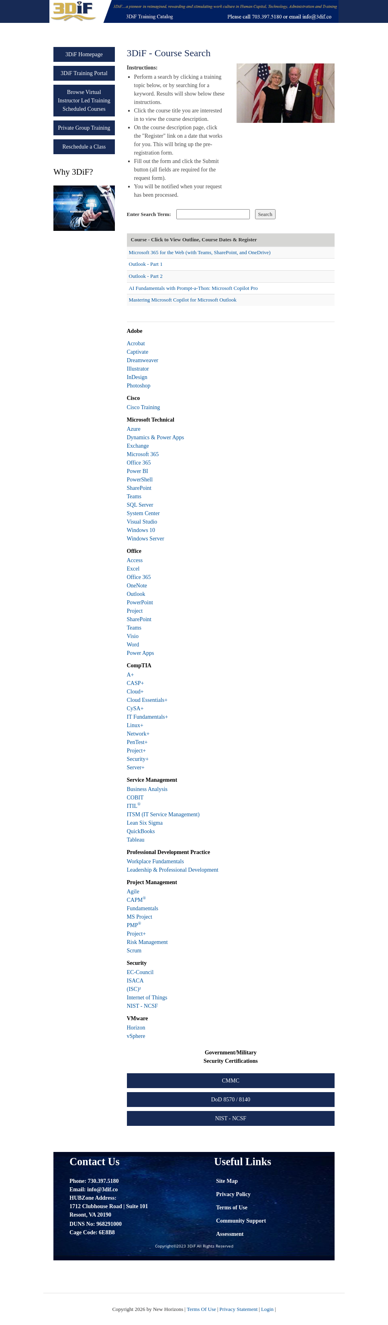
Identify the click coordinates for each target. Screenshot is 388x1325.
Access (135, 560)
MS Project (139, 917)
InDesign (137, 377)
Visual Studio (142, 522)
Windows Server (145, 539)
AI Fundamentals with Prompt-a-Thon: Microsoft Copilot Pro (193, 288)
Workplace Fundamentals (155, 861)
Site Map (227, 1181)
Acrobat (136, 343)
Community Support (241, 1221)
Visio (133, 636)
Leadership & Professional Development (173, 870)
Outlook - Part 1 (146, 264)
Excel (133, 569)
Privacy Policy (233, 1194)
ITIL (134, 806)
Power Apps (140, 653)
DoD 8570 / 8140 (230, 1100)
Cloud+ (135, 692)
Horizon (136, 1028)
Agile (133, 892)
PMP (134, 925)
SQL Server (140, 505)
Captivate (138, 352)
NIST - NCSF (142, 1006)
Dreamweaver (143, 360)
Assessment (229, 1234)
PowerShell (140, 480)
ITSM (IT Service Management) (163, 814)
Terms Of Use (201, 1309)
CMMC (230, 1081)
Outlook (136, 594)
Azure (134, 429)
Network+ (138, 734)
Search (265, 214)
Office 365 (139, 463)
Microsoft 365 (143, 454)
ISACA (135, 981)
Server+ (136, 767)
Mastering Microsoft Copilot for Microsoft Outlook (183, 300)
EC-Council (140, 972)
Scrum (134, 951)
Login (267, 1309)
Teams (134, 496)
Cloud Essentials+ (147, 700)
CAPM (136, 900)
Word (133, 645)
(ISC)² (134, 989)
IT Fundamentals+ (147, 717)
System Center (143, 513)
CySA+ (135, 708)
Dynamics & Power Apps (155, 437)
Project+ (136, 751)
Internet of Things (147, 998)
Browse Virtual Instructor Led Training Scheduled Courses (84, 100)
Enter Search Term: (149, 214)
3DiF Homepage (84, 54)
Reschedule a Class (84, 147)
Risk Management (147, 942)
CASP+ (135, 683)
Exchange (138, 446)
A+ (130, 675)
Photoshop (139, 386)
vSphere (136, 1036)
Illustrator (138, 369)
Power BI (137, 471)
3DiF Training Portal (84, 73)
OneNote (137, 586)
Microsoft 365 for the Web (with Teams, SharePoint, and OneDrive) (200, 252)
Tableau (136, 840)
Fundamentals (143, 908)
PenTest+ (137, 742)
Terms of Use (231, 1208)
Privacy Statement (238, 1309)
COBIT (135, 798)
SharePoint (139, 488)
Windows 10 (141, 530)
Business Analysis (147, 789)
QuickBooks (141, 831)
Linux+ (135, 725)
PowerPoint (140, 602)
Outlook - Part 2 (146, 276)
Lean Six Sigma (145, 823)
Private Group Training (84, 128)
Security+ (138, 759)
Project (135, 611)
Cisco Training (143, 407)
